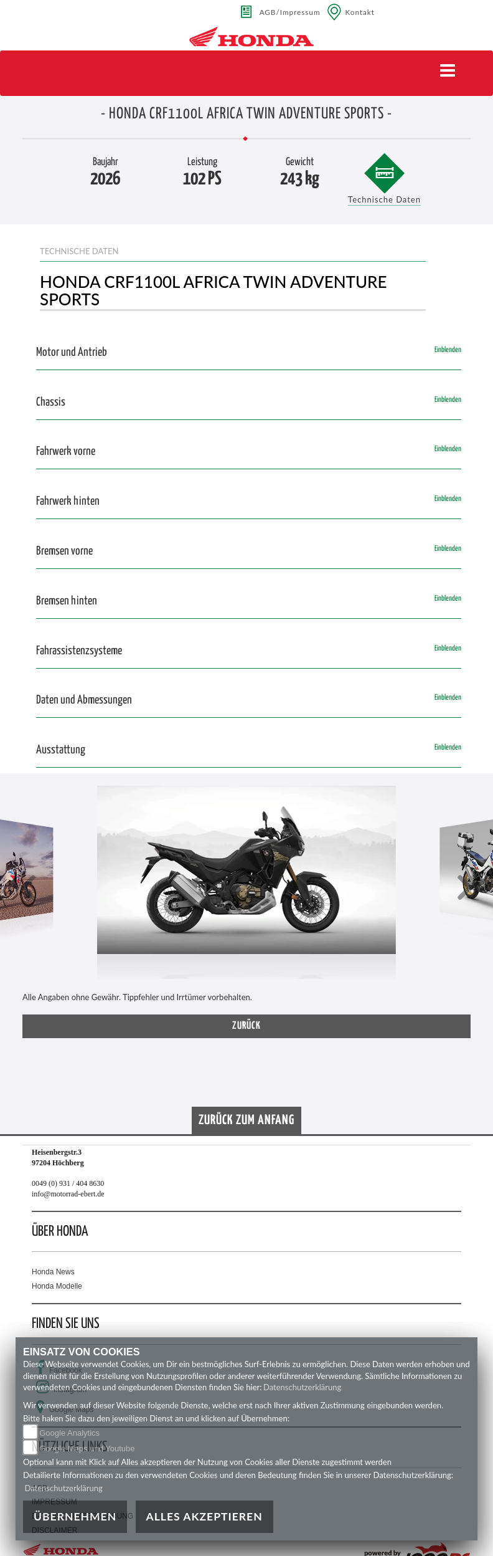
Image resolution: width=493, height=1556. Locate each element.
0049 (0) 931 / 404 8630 (68, 1183)
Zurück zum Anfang (246, 1120)
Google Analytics (69, 1433)
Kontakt (360, 11)
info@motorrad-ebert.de (68, 1194)
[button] (28, 889)
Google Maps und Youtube (86, 1448)
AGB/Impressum (290, 11)
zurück (246, 1026)
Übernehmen (75, 1516)
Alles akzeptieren (204, 1516)
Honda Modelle (57, 1286)
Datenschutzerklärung (302, 1387)
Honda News (53, 1271)
